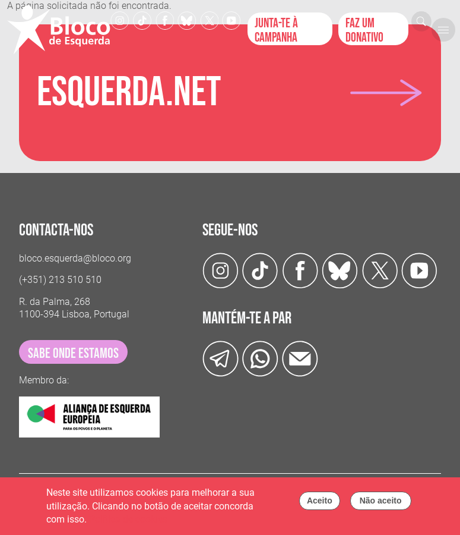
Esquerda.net (129, 93)
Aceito (319, 503)
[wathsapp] (260, 358)
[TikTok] (142, 20)
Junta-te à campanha (276, 30)
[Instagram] (119, 20)
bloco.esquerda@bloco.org (75, 258)
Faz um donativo (364, 30)
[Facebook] (165, 20)
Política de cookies (128, 522)
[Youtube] (231, 20)
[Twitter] (186, 20)
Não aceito (381, 503)
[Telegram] (220, 358)
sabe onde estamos (73, 353)
